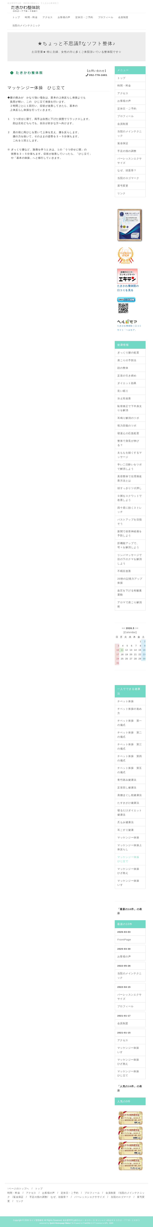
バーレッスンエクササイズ (89, 1197)
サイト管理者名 (36, 1220)
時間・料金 (31, 17)
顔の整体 (122, 367)
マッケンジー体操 (128, 837)
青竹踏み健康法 (127, 779)
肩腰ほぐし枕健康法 (129, 795)
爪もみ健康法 (125, 822)
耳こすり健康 (125, 830)
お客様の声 (64, 17)
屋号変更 (122, 185)
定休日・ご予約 (84, 17)
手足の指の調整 (127, 151)
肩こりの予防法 (127, 360)
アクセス (48, 17)
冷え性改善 (124, 398)
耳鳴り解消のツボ (128, 418)
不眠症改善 (124, 571)
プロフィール (105, 17)
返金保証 (122, 143)
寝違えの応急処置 (128, 433)
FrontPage (124, 939)
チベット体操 (125, 701)
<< (123, 628)
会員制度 (123, 17)
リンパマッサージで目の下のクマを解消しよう (129, 559)
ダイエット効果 (127, 383)
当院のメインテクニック (26, 25)
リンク (121, 193)
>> (136, 628)
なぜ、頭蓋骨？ (127, 170)
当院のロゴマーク (128, 178)
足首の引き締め (127, 375)
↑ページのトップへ (18, 1188)
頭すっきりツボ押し (129, 488)
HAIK (111, 1223)
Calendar (130, 632)
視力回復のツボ (127, 425)
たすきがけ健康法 (128, 802)
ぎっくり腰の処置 (128, 352)
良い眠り (122, 390)
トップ (16, 17)
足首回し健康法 (127, 787)
